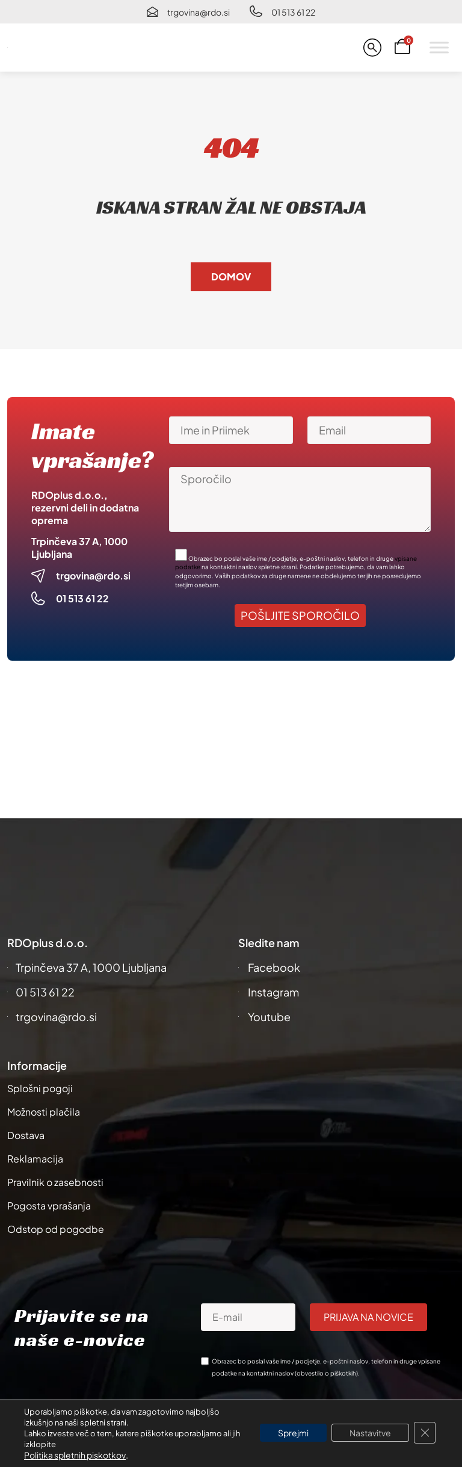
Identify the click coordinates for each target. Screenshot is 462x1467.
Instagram (273, 992)
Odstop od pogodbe (55, 1229)
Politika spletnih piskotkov (75, 1455)
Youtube (269, 1017)
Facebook (274, 967)
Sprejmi (293, 1432)
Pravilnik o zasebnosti (55, 1182)
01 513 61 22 (293, 12)
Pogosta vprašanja (49, 1205)
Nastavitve (370, 1432)
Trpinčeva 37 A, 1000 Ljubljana (91, 967)
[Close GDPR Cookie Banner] (425, 1433)
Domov (231, 276)
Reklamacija (35, 1158)
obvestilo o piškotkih (326, 1373)
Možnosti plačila (43, 1111)
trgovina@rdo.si (198, 12)
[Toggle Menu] (439, 47)
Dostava (26, 1135)
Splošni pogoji (40, 1088)
